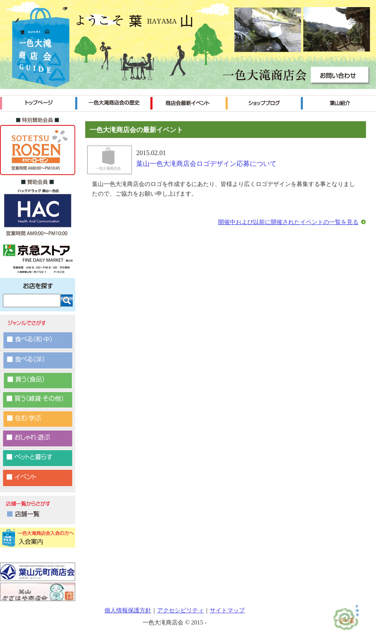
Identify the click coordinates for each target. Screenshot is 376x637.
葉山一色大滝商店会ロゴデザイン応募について (206, 163)
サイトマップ (227, 610)
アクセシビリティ (180, 610)
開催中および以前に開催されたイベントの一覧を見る (288, 222)
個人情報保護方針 (127, 610)
